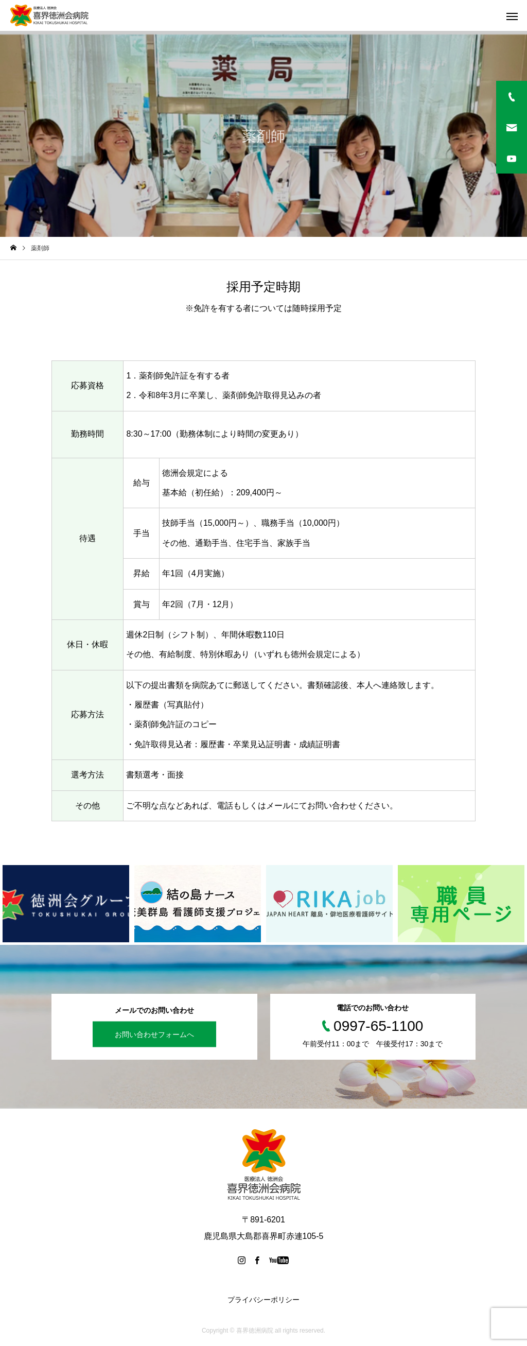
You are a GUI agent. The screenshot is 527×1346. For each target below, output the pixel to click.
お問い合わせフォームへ (154, 1034)
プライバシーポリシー (263, 1300)
